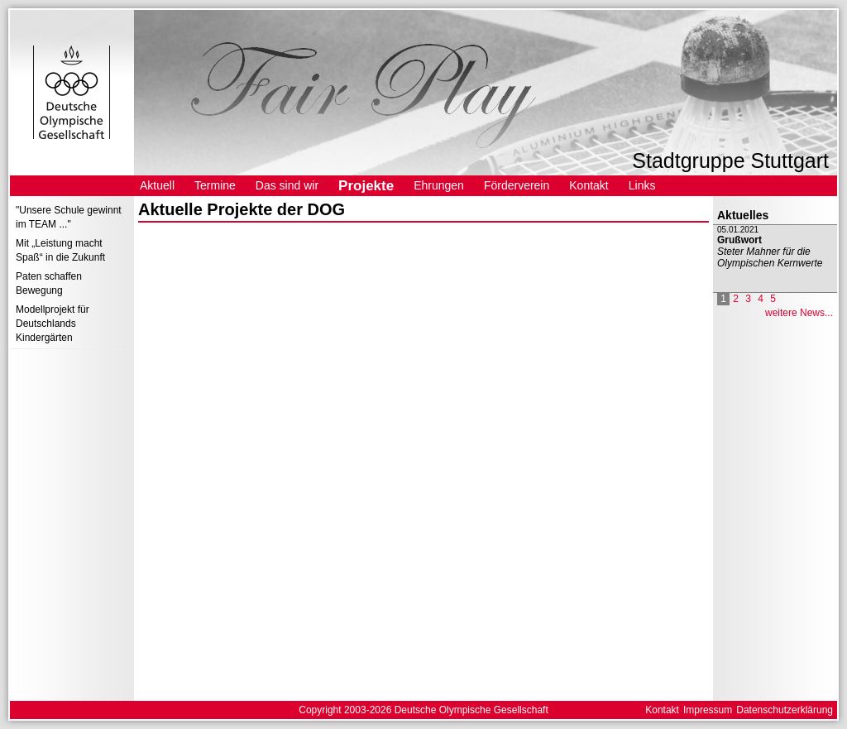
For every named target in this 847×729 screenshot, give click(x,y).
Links (642, 185)
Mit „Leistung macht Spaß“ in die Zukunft (60, 250)
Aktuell (157, 185)
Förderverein (516, 185)
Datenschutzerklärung (784, 710)
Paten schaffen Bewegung (49, 283)
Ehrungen (439, 185)
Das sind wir (287, 185)
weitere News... (799, 313)
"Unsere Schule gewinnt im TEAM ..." (69, 217)
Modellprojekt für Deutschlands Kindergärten (52, 323)
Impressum (707, 710)
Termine (215, 185)
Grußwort (739, 240)
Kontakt (588, 185)
